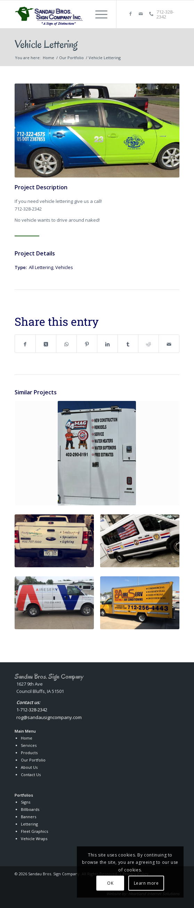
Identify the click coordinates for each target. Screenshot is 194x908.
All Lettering (41, 267)
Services (29, 745)
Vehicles (64, 267)
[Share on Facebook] (25, 344)
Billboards (30, 809)
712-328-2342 (165, 14)
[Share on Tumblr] (128, 344)
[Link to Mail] (141, 13)
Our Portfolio (33, 760)
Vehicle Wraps (34, 838)
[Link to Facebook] (130, 13)
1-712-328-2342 (31, 709)
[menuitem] (97, 14)
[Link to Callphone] (151, 13)
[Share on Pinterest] (87, 344)
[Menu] (97, 14)
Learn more (146, 883)
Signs (25, 802)
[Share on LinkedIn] (107, 344)
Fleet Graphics (34, 831)
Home (26, 738)
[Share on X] (46, 344)
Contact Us (31, 774)
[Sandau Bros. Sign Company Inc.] (50, 14)
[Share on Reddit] (148, 344)
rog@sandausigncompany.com (49, 717)
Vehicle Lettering (46, 44)
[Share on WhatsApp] (66, 344)
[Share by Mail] (169, 344)
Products (29, 752)
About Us (29, 767)
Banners (28, 816)
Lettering (29, 824)
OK (110, 883)
